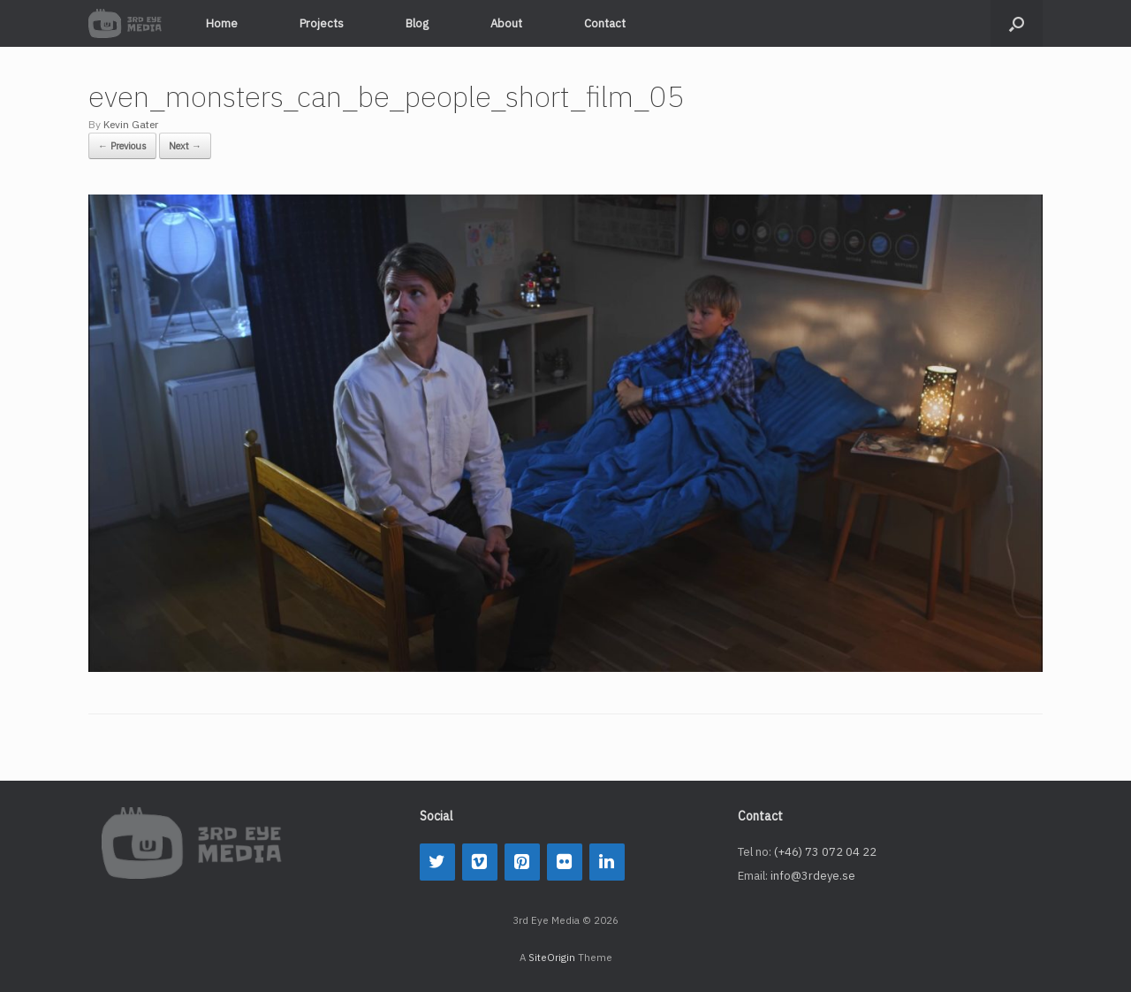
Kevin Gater (130, 124)
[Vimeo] (479, 862)
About (506, 23)
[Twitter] (437, 862)
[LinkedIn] (607, 862)
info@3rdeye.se (812, 875)
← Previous (122, 146)
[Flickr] (564, 862)
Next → (185, 146)
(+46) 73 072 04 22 (825, 851)
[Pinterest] (522, 862)
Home (222, 23)
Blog (417, 23)
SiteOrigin (551, 957)
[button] (1017, 23)
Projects (322, 23)
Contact (605, 23)
